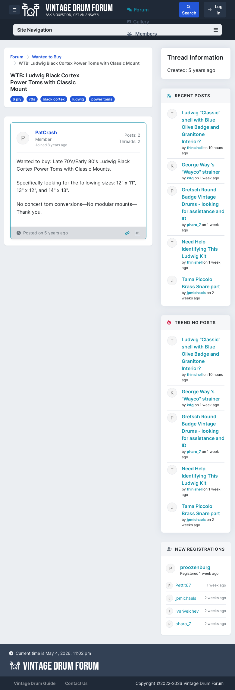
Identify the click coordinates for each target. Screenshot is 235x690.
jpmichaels (197, 292)
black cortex (54, 99)
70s (32, 99)
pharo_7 (194, 224)
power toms (101, 99)
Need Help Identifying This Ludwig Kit (200, 249)
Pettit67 (183, 585)
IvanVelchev (187, 611)
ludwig (78, 99)
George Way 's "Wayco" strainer (201, 168)
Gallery (138, 22)
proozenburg (195, 567)
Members (142, 34)
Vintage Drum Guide (34, 683)
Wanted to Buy (46, 56)
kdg (191, 178)
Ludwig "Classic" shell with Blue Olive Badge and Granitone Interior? (201, 127)
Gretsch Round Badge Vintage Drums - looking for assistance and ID (203, 204)
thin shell (195, 147)
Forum (138, 10)
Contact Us (76, 683)
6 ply (17, 99)
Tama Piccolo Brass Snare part (201, 282)
